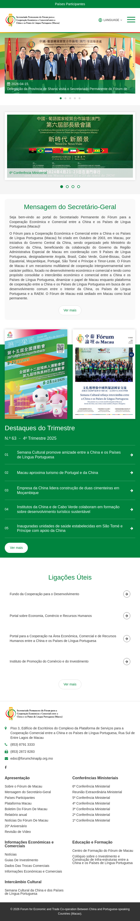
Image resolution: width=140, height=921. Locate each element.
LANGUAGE (110, 20)
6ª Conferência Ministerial (28, 173)
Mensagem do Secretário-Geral (28, 792)
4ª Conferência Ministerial (91, 803)
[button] (131, 19)
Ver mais (70, 310)
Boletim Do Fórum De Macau (26, 809)
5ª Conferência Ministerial (91, 798)
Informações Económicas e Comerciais (33, 871)
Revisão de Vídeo (18, 832)
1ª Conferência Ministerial (91, 820)
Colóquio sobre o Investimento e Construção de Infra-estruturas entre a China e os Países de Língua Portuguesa (102, 859)
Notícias (11, 854)
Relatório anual (16, 815)
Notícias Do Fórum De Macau (26, 820)
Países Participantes (70, 4)
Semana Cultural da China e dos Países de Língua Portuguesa (34, 891)
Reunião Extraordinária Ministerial (97, 792)
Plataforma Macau (18, 803)
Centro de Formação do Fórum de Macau (102, 850)
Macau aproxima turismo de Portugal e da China (57, 473)
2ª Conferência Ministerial (91, 815)
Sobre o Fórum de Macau (23, 786)
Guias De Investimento (21, 860)
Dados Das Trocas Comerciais (27, 866)
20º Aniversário (16, 826)
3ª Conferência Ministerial (91, 809)
